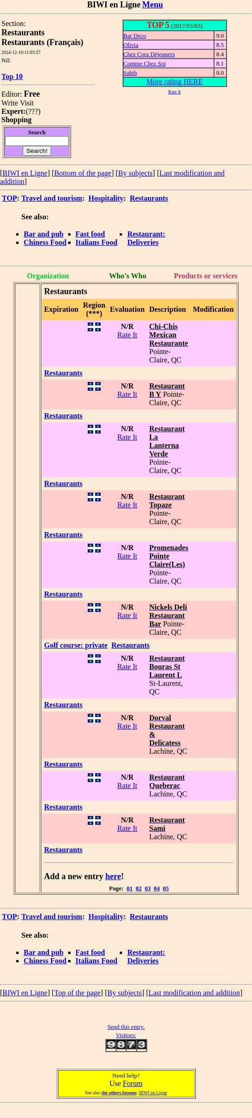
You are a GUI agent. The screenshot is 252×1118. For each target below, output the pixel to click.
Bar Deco (134, 35)
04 (157, 888)
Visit (27, 103)
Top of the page (77, 993)
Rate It (127, 335)
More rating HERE (174, 81)
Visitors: (126, 1035)
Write (9, 103)
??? (33, 111)
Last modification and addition (194, 993)
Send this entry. (125, 1026)
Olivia (131, 44)
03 (148, 888)
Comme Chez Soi (144, 63)
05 (166, 888)
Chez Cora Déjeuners (149, 54)
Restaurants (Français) (42, 42)
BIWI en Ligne (24, 173)
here (113, 876)
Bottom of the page (82, 173)
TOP (9, 198)
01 (130, 888)
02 (139, 888)
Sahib (130, 72)
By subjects (135, 173)
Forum (133, 1083)
